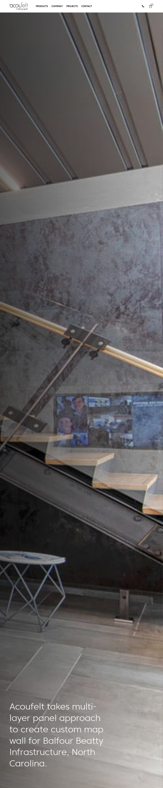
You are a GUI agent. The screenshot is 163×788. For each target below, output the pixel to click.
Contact (86, 6)
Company (57, 6)
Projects (72, 6)
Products (42, 6)
